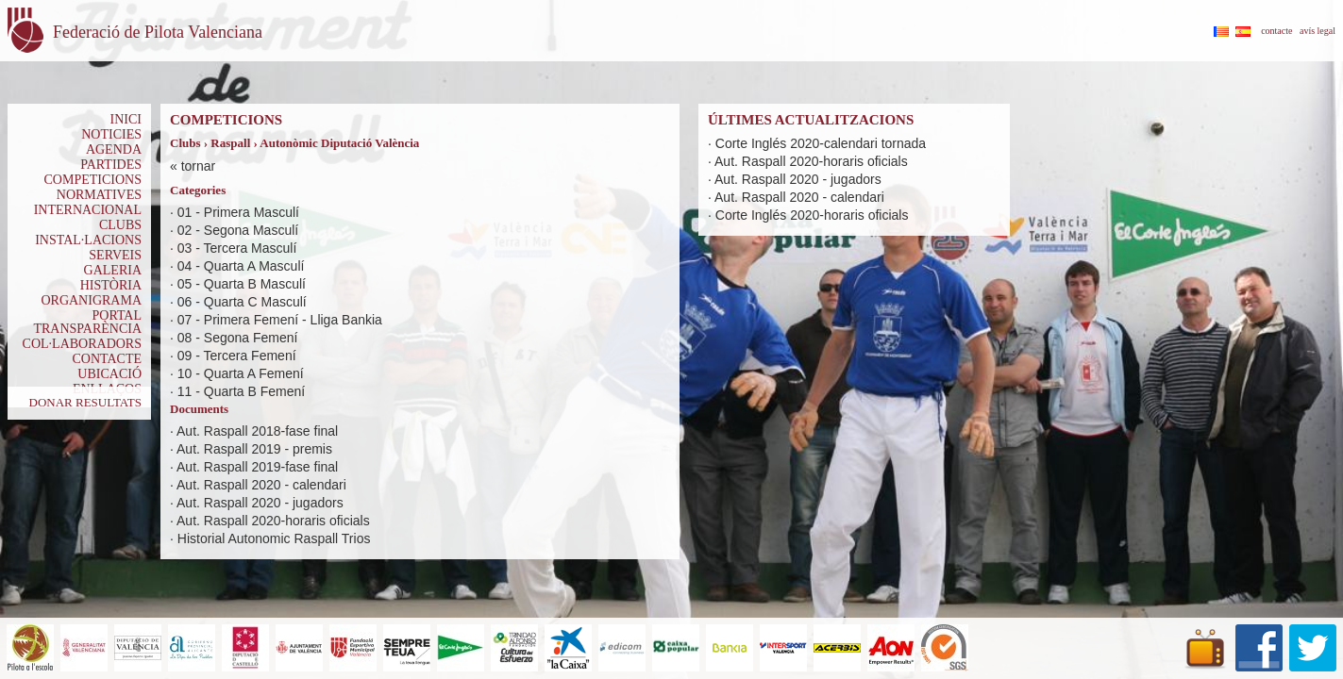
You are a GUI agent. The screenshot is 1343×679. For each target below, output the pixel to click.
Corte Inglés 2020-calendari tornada (820, 143)
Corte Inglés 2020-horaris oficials (812, 215)
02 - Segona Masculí (237, 230)
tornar (198, 166)
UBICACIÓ (109, 374)
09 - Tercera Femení (236, 355)
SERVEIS (115, 255)
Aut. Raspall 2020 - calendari (261, 484)
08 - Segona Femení (237, 337)
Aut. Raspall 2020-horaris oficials (273, 520)
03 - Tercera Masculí (237, 248)
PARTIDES (111, 164)
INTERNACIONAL (88, 210)
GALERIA (113, 270)
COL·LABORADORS (82, 344)
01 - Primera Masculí (238, 212)
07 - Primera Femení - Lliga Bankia (279, 319)
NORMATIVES (99, 195)
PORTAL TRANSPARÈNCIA (87, 322)
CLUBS (120, 225)
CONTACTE (107, 359)
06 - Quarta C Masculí (242, 301)
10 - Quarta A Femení (240, 373)
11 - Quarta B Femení (241, 391)
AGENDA (114, 149)
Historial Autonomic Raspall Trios (274, 538)
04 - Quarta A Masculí (241, 265)
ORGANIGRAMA (91, 300)
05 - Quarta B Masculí (241, 283)
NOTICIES (111, 134)
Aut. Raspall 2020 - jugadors (260, 502)
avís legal (1317, 30)
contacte (1276, 30)
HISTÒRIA (111, 285)
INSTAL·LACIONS (88, 240)
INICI (126, 119)
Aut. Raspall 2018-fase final (257, 431)
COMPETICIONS (93, 180)
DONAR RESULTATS (85, 402)
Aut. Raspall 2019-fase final (257, 466)
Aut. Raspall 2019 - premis (254, 448)
